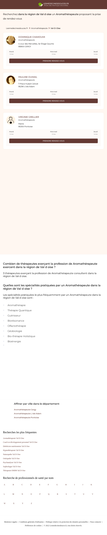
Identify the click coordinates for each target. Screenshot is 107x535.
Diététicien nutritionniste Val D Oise (16, 446)
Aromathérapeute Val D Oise (13, 438)
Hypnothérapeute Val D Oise (13, 450)
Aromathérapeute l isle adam (27, 413)
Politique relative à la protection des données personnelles (67, 522)
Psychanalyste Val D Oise (12, 462)
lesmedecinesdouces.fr (17, 28)
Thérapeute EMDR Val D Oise (14, 470)
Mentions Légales (10, 522)
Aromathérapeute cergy (25, 409)
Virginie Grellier (28, 117)
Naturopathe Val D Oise (11, 454)
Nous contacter (95, 522)
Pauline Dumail (27, 77)
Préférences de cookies (33, 526)
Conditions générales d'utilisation (31, 522)
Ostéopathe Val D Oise (11, 458)
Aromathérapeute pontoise (26, 417)
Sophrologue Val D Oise (12, 466)
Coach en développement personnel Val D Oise (20, 442)
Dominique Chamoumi (31, 37)
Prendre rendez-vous (53, 61)
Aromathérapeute (39, 28)
